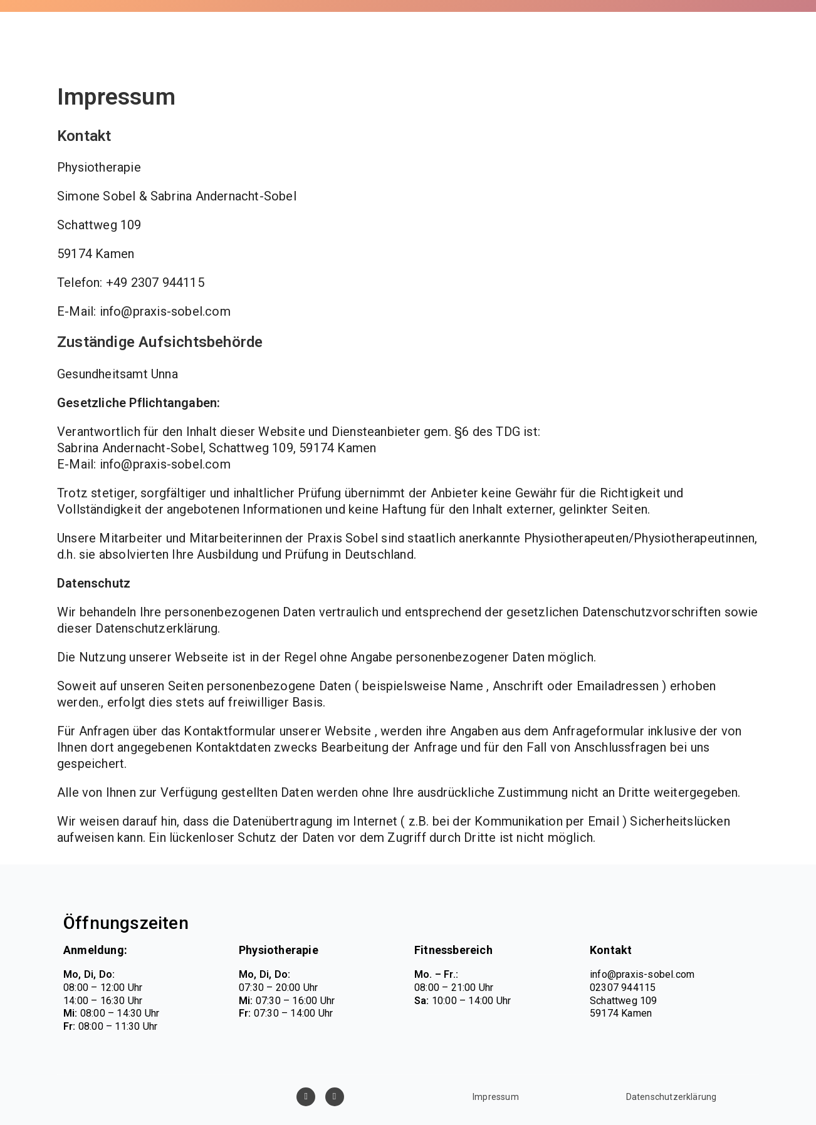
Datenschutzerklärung (671, 1097)
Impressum (496, 1097)
